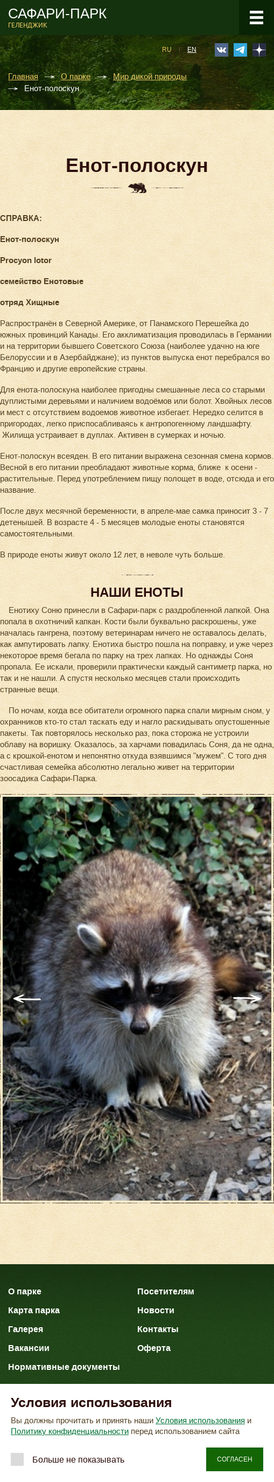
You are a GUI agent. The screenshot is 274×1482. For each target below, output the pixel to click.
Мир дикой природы (150, 77)
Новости (155, 1310)
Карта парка (34, 1310)
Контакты (158, 1329)
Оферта (154, 1348)
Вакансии (29, 1348)
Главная (23, 77)
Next (247, 999)
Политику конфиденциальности (70, 1431)
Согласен (234, 1459)
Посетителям (165, 1291)
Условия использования (200, 1420)
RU (167, 49)
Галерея (25, 1329)
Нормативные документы (64, 1367)
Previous (27, 999)
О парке (75, 77)
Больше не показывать (78, 1459)
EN (191, 49)
